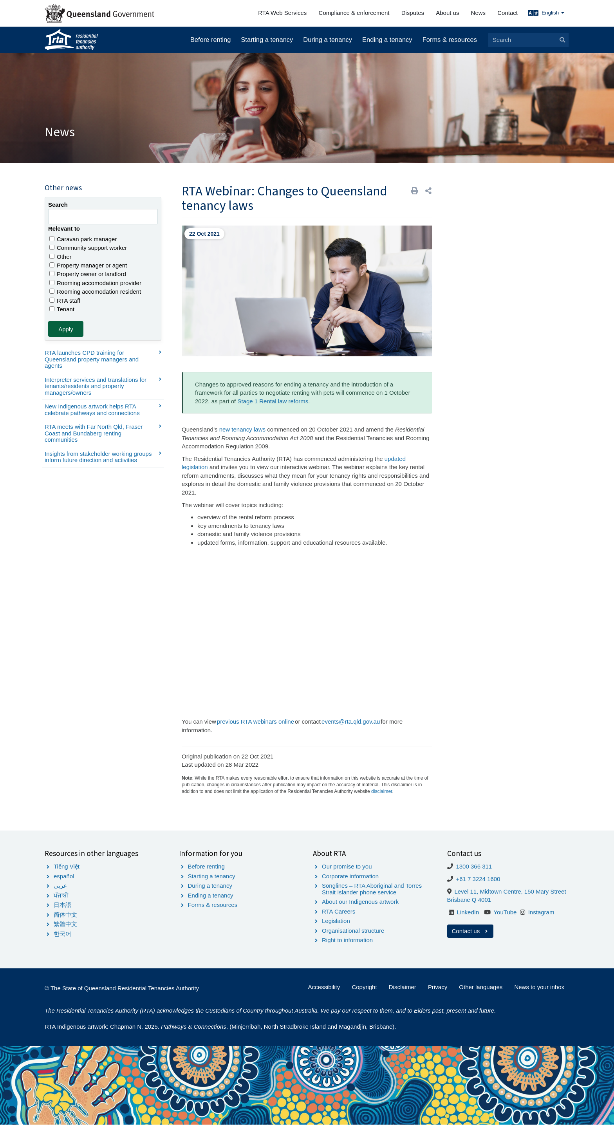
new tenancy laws (242, 429)
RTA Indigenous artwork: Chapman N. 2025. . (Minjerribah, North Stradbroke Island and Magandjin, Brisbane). (220, 1026)
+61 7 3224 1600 (478, 879)
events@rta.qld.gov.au (350, 721)
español (64, 876)
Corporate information (350, 876)
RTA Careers (338, 911)
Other (60, 256)
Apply (65, 329)
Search (58, 204)
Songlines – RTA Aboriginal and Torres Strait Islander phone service (372, 889)
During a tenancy (327, 39)
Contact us (470, 931)
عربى (60, 885)
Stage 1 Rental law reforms (272, 401)
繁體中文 (65, 924)
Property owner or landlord (87, 274)
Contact (507, 12)
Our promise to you (347, 866)
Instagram (541, 912)
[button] (428, 191)
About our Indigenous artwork (360, 901)
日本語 (62, 904)
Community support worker (88, 247)
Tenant (61, 309)
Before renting (210, 39)
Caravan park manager (83, 239)
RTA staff (64, 300)
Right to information (347, 940)
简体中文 (65, 914)
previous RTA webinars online (255, 721)
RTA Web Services (282, 12)
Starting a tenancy (267, 39)
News (478, 12)
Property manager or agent (88, 265)
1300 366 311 (474, 866)
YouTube (504, 912)
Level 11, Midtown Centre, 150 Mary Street (510, 891)
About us (447, 12)
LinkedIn (468, 912)
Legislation (336, 920)
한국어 (62, 933)
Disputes (412, 12)
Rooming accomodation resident (95, 291)
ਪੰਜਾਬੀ (61, 895)
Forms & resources (450, 39)
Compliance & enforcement (354, 12)
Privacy (437, 987)
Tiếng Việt (66, 866)
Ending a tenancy (387, 39)
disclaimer (381, 791)
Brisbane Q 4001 (469, 899)
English (553, 13)
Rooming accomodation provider (95, 283)
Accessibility (324, 987)
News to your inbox (539, 987)
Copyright (364, 987)
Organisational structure (353, 930)
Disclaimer (402, 987)
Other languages (480, 987)
